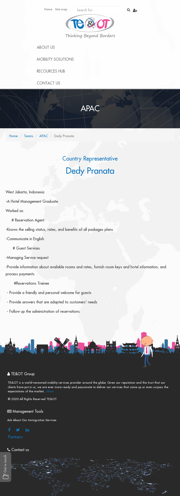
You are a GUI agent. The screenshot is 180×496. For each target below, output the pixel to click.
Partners (15, 437)
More (50, 391)
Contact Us (48, 83)
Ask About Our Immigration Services (31, 420)
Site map (61, 9)
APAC (43, 136)
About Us (46, 47)
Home (48, 9)
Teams (28, 136)
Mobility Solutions (55, 59)
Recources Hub (51, 71)
